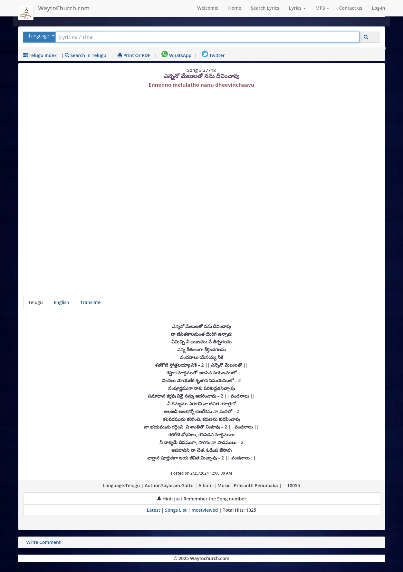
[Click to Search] (366, 37)
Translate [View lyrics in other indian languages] (90, 302)
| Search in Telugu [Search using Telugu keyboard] (84, 55)
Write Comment (43, 542)
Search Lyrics (265, 8)
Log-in (378, 8)
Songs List (176, 510)
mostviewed (205, 510)
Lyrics (297, 8)
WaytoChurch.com (64, 8)
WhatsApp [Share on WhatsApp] (176, 55)
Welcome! (207, 8)
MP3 (322, 8)
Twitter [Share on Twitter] (213, 55)
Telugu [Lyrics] (35, 302)
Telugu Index (40, 55)
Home (234, 8)
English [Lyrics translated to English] (61, 302)
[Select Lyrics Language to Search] (41, 35)
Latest (154, 510)
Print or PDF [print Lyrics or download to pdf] (134, 55)
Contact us (350, 8)
